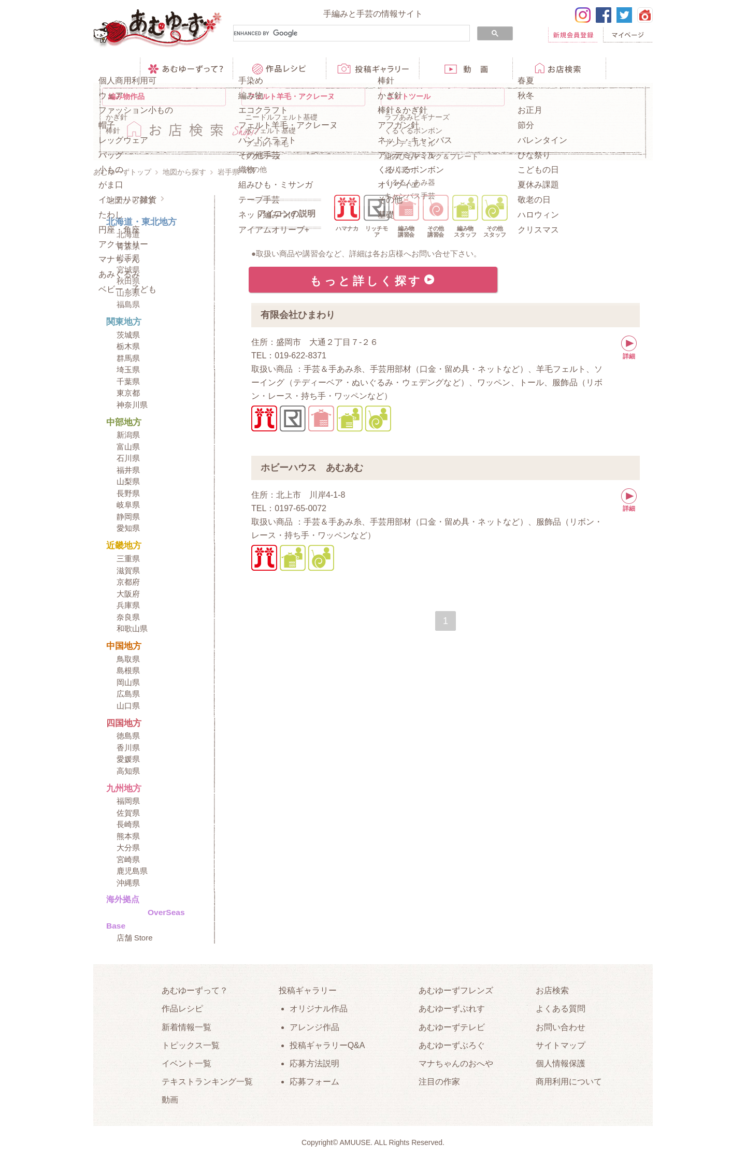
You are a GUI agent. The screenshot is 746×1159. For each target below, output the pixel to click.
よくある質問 (560, 1008)
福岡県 (128, 800)
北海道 (128, 234)
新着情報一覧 (186, 1027)
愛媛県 (128, 759)
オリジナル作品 (319, 1008)
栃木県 (128, 346)
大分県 (128, 847)
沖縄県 (128, 882)
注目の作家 (439, 1081)
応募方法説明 (314, 1063)
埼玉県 (128, 369)
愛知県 (128, 528)
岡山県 (128, 682)
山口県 (128, 705)
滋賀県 (128, 570)
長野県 (128, 493)
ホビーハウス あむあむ (312, 467)
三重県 (128, 558)
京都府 (128, 581)
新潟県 (128, 434)
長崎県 (128, 824)
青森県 (128, 246)
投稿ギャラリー (308, 990)
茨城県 (128, 334)
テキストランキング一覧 (207, 1081)
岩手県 (128, 257)
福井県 (128, 470)
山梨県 (128, 481)
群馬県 (128, 358)
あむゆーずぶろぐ (452, 1045)
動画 (170, 1099)
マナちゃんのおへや (456, 1063)
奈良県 (128, 617)
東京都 (128, 392)
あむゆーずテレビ (452, 1027)
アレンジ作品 (314, 1027)
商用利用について (569, 1081)
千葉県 (128, 381)
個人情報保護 (560, 1063)
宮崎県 (128, 859)
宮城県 (128, 269)
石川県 (128, 458)
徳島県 (128, 735)
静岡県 (128, 516)
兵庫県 (128, 605)
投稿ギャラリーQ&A (327, 1045)
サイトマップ (560, 1045)
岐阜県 (128, 504)
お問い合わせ (560, 1027)
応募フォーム (314, 1081)
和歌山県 (132, 628)
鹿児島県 (132, 870)
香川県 (128, 747)
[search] (350, 33)
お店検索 (552, 990)
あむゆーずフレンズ (456, 990)
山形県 (128, 292)
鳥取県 (128, 659)
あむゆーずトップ (122, 172)
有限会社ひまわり (298, 315)
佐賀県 (128, 812)
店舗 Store (135, 937)
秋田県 (128, 281)
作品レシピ (182, 1008)
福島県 (128, 304)
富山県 (128, 446)
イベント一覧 (186, 1063)
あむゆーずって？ (195, 990)
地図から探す (184, 172)
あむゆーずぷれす (452, 1008)
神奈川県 (132, 404)
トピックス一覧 (191, 1045)
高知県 (128, 770)
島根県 (128, 670)
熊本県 (128, 836)
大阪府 (128, 593)
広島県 (128, 693)
